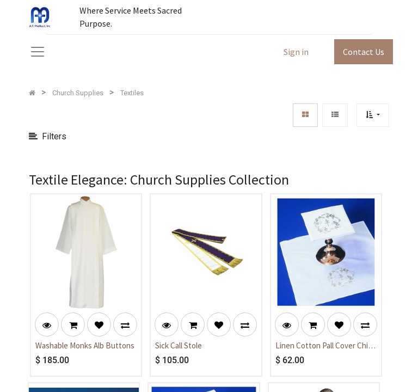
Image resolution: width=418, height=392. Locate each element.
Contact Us (363, 51)
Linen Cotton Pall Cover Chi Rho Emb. (321, 346)
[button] (372, 115)
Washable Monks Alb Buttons (84, 345)
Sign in (296, 51)
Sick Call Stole (178, 345)
